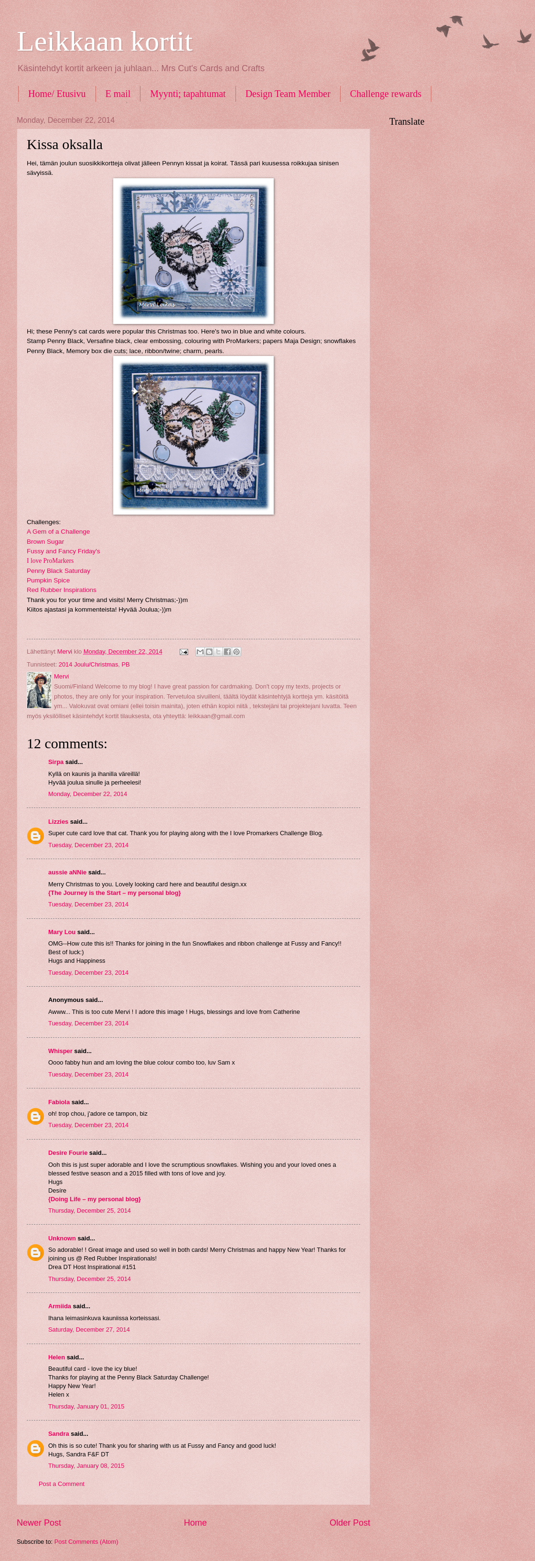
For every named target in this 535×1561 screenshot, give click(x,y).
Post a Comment (62, 1483)
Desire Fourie (67, 1152)
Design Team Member (288, 93)
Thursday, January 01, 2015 (86, 1406)
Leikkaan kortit (105, 41)
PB (125, 664)
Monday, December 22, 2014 (87, 793)
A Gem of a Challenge (58, 531)
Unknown (62, 1238)
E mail (118, 93)
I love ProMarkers (50, 560)
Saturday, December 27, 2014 (89, 1329)
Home (195, 1523)
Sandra (58, 1433)
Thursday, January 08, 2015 (86, 1465)
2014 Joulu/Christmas (88, 664)
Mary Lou (61, 932)
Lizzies (58, 821)
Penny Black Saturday (58, 570)
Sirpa (56, 761)
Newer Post (39, 1523)
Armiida (59, 1306)
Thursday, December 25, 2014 (89, 1210)
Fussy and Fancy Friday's (63, 551)
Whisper (60, 1051)
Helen (56, 1357)
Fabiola (59, 1102)
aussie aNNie (67, 872)
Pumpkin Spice (48, 580)
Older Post (350, 1523)
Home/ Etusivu (57, 93)
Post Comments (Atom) (86, 1541)
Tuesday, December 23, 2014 (88, 845)
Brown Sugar (45, 541)
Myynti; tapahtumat (187, 93)
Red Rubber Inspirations (61, 589)
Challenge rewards (385, 93)
